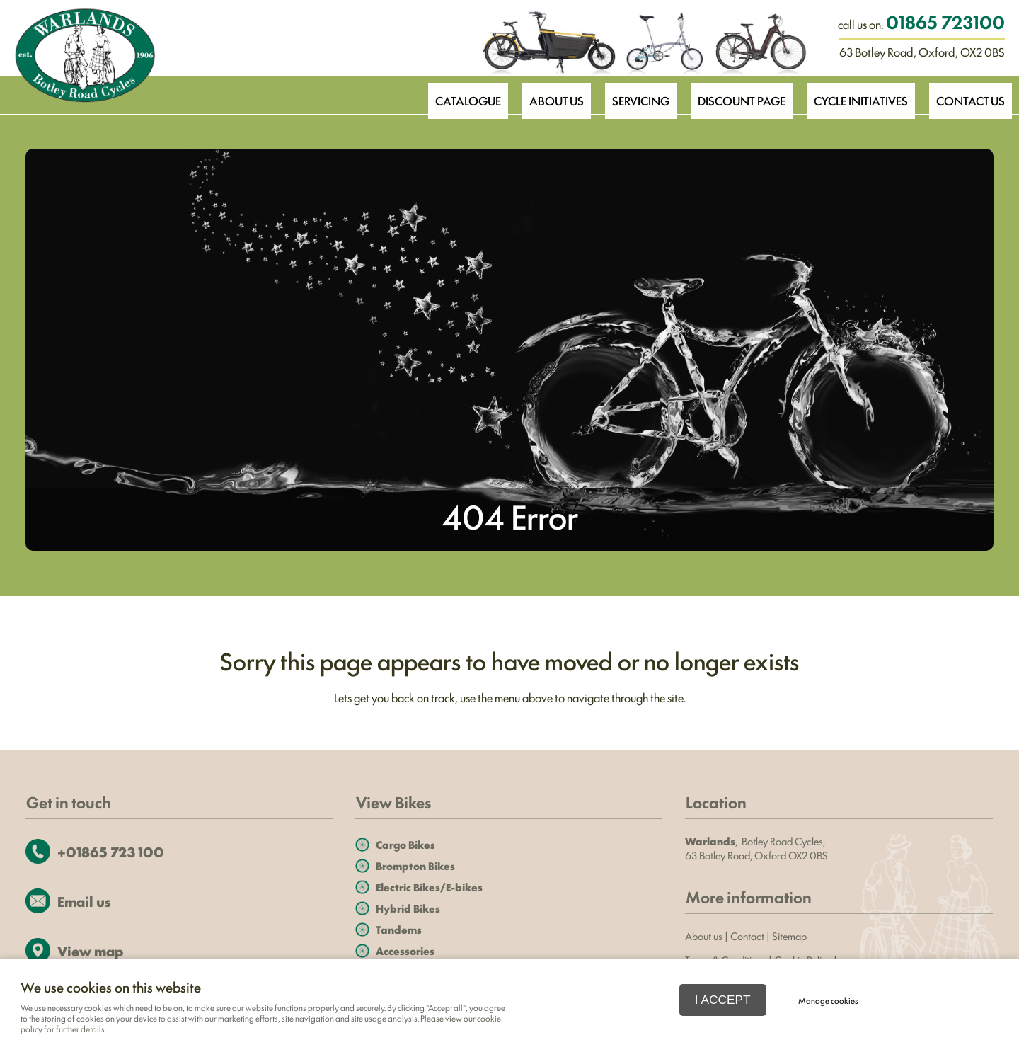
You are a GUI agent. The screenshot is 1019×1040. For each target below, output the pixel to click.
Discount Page (734, 94)
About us (703, 935)
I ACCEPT (723, 1000)
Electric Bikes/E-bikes (429, 886)
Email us (84, 901)
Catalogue (453, 94)
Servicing (631, 94)
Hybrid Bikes (408, 908)
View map (90, 950)
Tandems (399, 929)
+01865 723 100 (110, 851)
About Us (543, 94)
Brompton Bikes (415, 865)
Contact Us (969, 94)
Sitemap (790, 935)
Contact (747, 935)
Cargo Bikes (405, 844)
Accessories (405, 950)
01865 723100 (945, 21)
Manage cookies (828, 1000)
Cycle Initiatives (857, 94)
